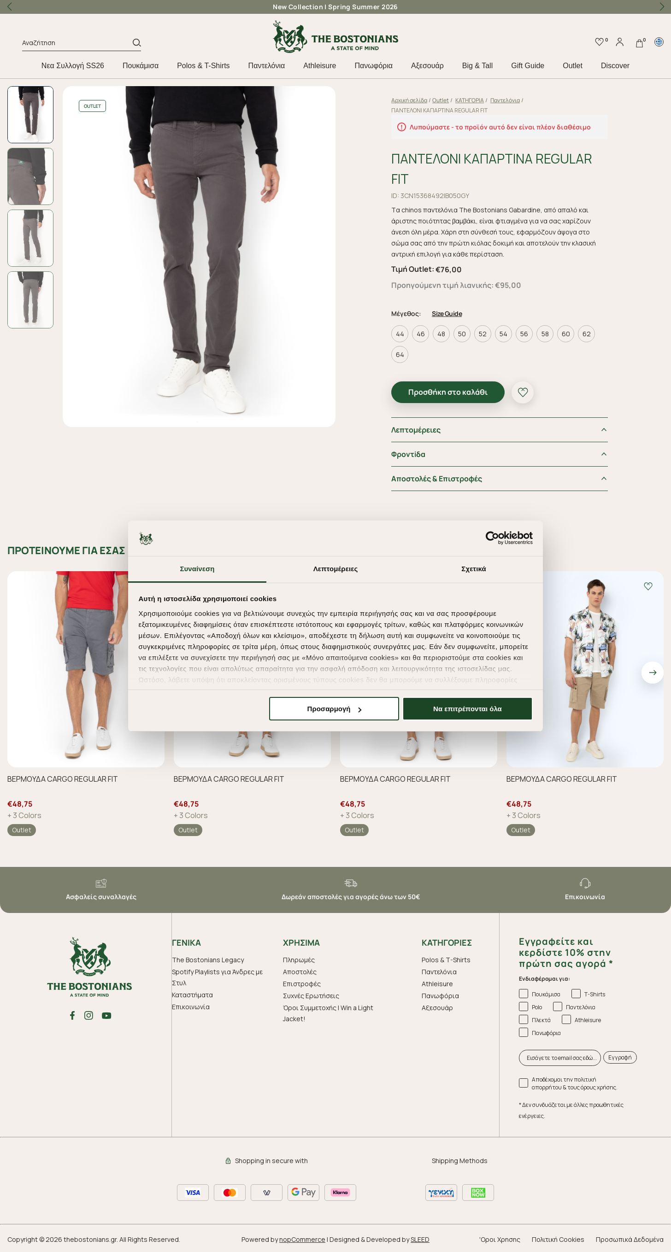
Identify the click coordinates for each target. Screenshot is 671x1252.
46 (421, 333)
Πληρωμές (299, 959)
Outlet (573, 66)
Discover (615, 66)
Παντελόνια (266, 66)
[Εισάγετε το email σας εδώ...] (560, 1058)
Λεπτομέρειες (416, 430)
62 (587, 333)
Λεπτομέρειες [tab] (335, 569)
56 (524, 333)
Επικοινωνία (191, 1006)
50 (462, 333)
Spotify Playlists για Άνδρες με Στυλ (217, 977)
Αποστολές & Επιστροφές (436, 479)
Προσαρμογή (334, 709)
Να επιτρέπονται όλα (467, 709)
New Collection (298, 6)
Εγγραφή (620, 1057)
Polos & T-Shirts (203, 66)
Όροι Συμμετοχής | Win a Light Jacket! (328, 1013)
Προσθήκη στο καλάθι (448, 392)
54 (503, 333)
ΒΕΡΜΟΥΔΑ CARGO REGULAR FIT (62, 779)
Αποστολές (300, 971)
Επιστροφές (302, 983)
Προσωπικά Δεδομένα (630, 1239)
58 (545, 333)
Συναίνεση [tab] (197, 569)
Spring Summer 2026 (363, 6)
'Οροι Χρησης (499, 1239)
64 (400, 354)
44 (400, 333)
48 (441, 333)
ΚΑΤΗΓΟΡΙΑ (469, 100)
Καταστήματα (192, 994)
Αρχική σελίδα (409, 100)
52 (483, 333)
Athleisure (319, 66)
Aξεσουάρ (427, 66)
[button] (661, 7)
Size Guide (447, 313)
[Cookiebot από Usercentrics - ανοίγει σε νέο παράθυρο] (492, 538)
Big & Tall (477, 66)
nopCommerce (302, 1239)
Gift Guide (527, 66)
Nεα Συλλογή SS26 (72, 66)
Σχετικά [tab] (473, 569)
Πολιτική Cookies (558, 1239)
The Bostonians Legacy (208, 959)
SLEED (420, 1239)
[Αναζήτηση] (77, 44)
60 (566, 333)
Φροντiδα (408, 454)
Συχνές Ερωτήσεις (311, 995)
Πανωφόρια (373, 66)
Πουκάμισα (141, 66)
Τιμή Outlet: (412, 269)
